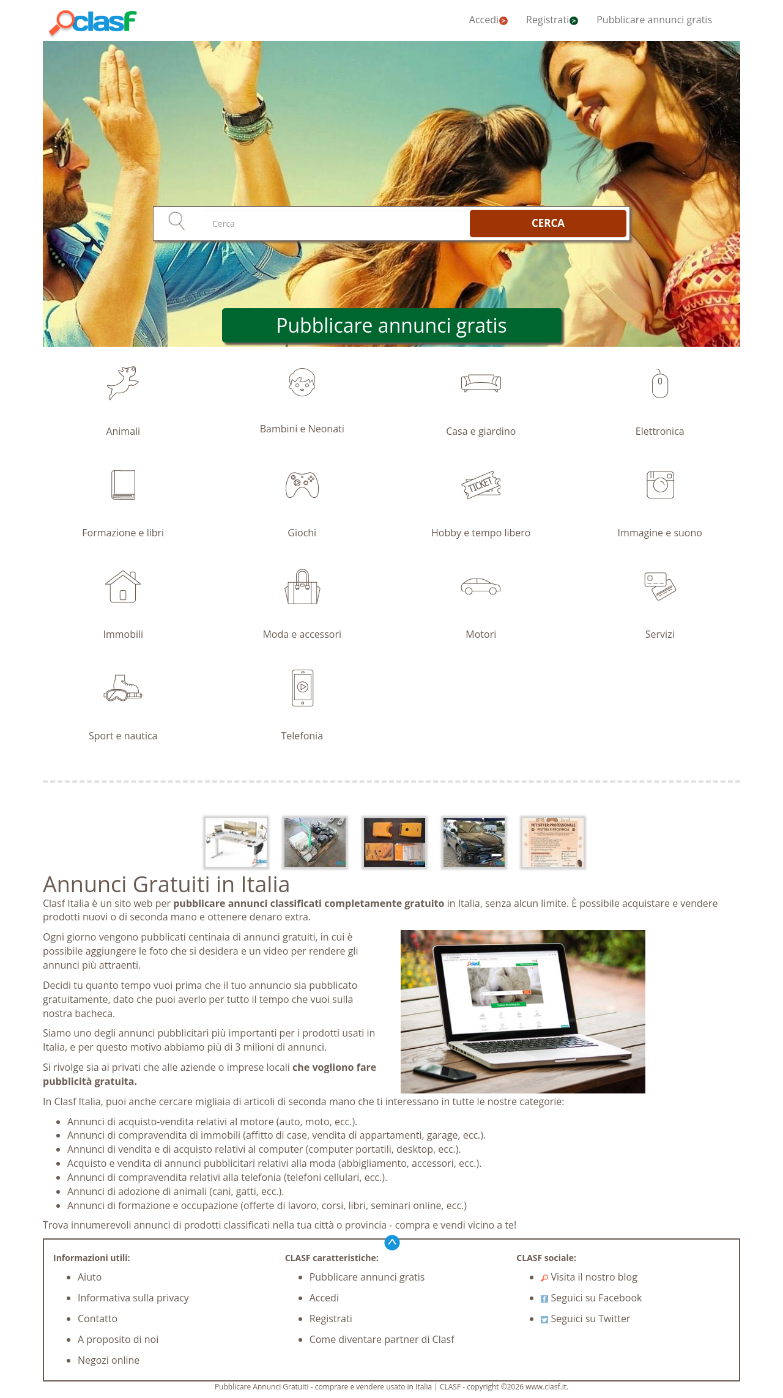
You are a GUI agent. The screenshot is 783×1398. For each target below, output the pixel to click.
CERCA (548, 223)
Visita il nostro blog (589, 1277)
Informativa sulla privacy (133, 1297)
